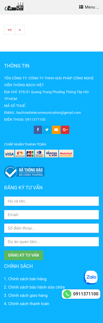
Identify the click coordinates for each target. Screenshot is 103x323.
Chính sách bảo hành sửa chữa (36, 287)
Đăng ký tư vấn (23, 255)
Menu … (89, 7)
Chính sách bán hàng (27, 278)
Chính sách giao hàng (28, 295)
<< (10, 29)
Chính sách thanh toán (28, 303)
